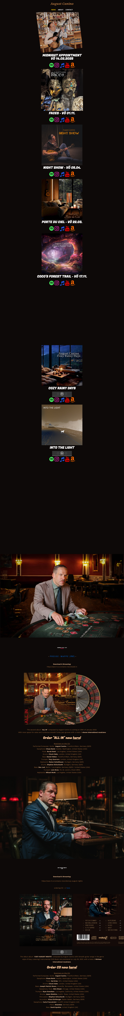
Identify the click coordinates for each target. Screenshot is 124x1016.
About (60, 10)
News (53, 10)
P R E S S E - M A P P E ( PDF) (62, 656)
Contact (69, 10)
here (68, 888)
